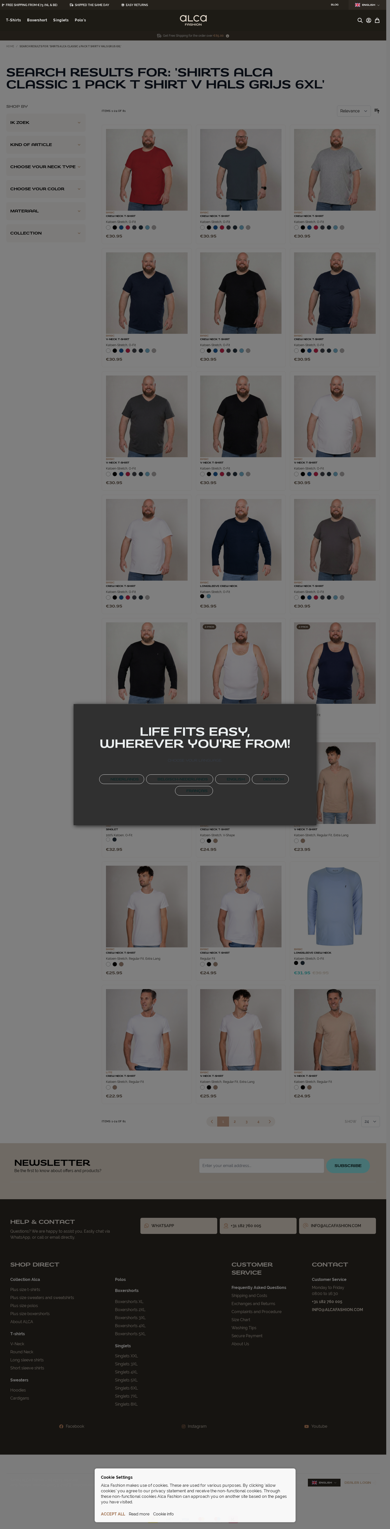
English (367, 5)
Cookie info (163, 1514)
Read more (139, 1514)
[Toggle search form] (360, 20)
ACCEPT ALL (113, 1514)
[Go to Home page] (193, 20)
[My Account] (369, 20)
